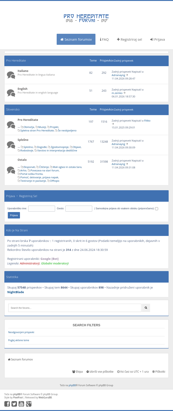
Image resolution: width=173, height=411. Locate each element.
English (23, 89)
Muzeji (42, 127)
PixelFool (18, 397)
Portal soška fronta (31, 174)
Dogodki (42, 147)
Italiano (23, 71)
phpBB (72, 385)
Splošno (23, 140)
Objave (77, 147)
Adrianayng (118, 75)
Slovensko (13, 109)
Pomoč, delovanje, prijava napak (39, 177)
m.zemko (117, 93)
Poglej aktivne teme (18, 340)
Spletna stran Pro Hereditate (37, 130)
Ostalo (22, 160)
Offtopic (54, 180)
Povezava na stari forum (45, 170)
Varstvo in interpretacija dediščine (57, 150)
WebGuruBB (45, 397)
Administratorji (30, 263)
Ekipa (77, 372)
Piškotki (158, 372)
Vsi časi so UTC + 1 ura (133, 372)
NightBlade (15, 292)
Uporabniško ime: (17, 208)
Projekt (54, 127)
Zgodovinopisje (60, 147)
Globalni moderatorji (55, 263)
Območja (29, 127)
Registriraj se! (129, 39)
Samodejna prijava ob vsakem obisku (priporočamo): (126, 208)
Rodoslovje (26, 150)
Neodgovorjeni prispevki (21, 332)
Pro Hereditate (16, 60)
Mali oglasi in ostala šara (67, 167)
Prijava (157, 39)
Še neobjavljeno (67, 130)
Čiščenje (44, 167)
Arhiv (23, 170)
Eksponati (29, 167)
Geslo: (60, 208)
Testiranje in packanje (33, 180)
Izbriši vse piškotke (100, 372)
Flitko (147, 120)
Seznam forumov (76, 39)
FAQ (104, 39)
